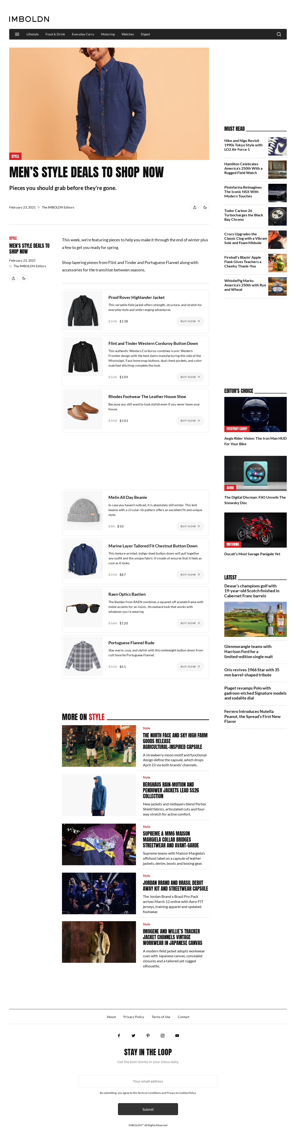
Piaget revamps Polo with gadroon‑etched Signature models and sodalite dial (255, 692)
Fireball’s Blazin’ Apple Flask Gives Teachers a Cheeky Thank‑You (242, 261)
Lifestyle (33, 34)
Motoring (108, 34)
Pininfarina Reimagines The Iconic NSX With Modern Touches (243, 191)
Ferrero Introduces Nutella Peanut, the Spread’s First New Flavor (252, 716)
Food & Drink (55, 34)
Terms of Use (161, 1017)
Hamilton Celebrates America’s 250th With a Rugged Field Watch (243, 168)
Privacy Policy (133, 1017)
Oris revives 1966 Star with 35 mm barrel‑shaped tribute (251, 672)
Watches (128, 34)
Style (15, 156)
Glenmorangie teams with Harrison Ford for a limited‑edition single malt (248, 651)
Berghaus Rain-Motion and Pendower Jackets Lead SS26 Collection (171, 790)
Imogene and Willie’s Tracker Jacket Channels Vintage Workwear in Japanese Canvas (172, 937)
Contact (183, 1017)
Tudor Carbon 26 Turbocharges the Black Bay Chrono (243, 214)
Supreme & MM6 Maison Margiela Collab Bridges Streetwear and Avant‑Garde (171, 839)
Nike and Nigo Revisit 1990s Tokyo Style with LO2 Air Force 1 (243, 144)
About (111, 1017)
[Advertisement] (202, 14)
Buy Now (188, 321)
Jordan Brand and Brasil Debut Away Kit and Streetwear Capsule (175, 885)
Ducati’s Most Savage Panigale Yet (252, 554)
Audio (230, 487)
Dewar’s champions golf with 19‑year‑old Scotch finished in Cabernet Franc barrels (251, 590)
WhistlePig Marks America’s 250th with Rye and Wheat (245, 284)
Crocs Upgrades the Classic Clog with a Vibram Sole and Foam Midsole (245, 238)
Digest (145, 34)
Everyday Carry (83, 34)
